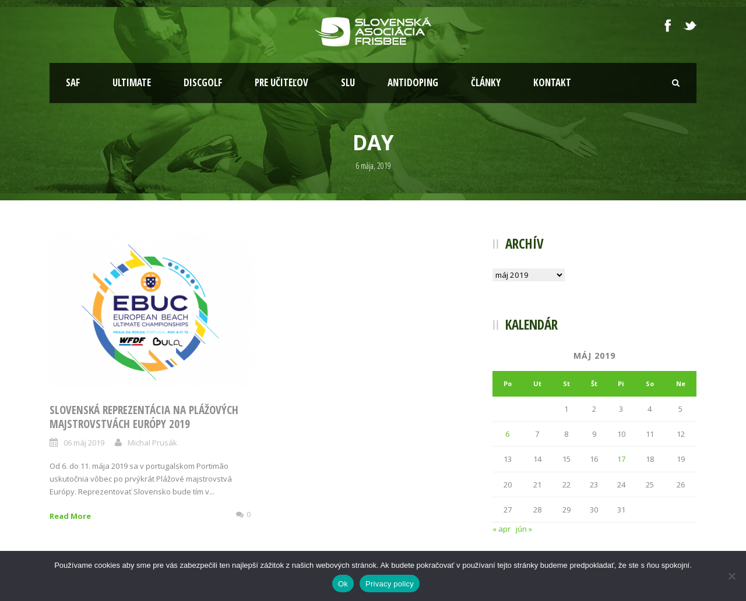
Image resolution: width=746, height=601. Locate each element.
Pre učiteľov (281, 82)
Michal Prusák (152, 442)
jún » (524, 529)
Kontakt (552, 82)
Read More (70, 516)
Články (486, 82)
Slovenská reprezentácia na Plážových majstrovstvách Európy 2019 (144, 417)
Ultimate (131, 82)
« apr (501, 529)
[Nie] (731, 576)
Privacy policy (389, 583)
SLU (348, 82)
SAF (73, 82)
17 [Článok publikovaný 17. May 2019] (621, 459)
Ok (343, 583)
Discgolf (203, 82)
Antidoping (413, 82)
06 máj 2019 (84, 442)
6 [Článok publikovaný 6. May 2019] (507, 434)
